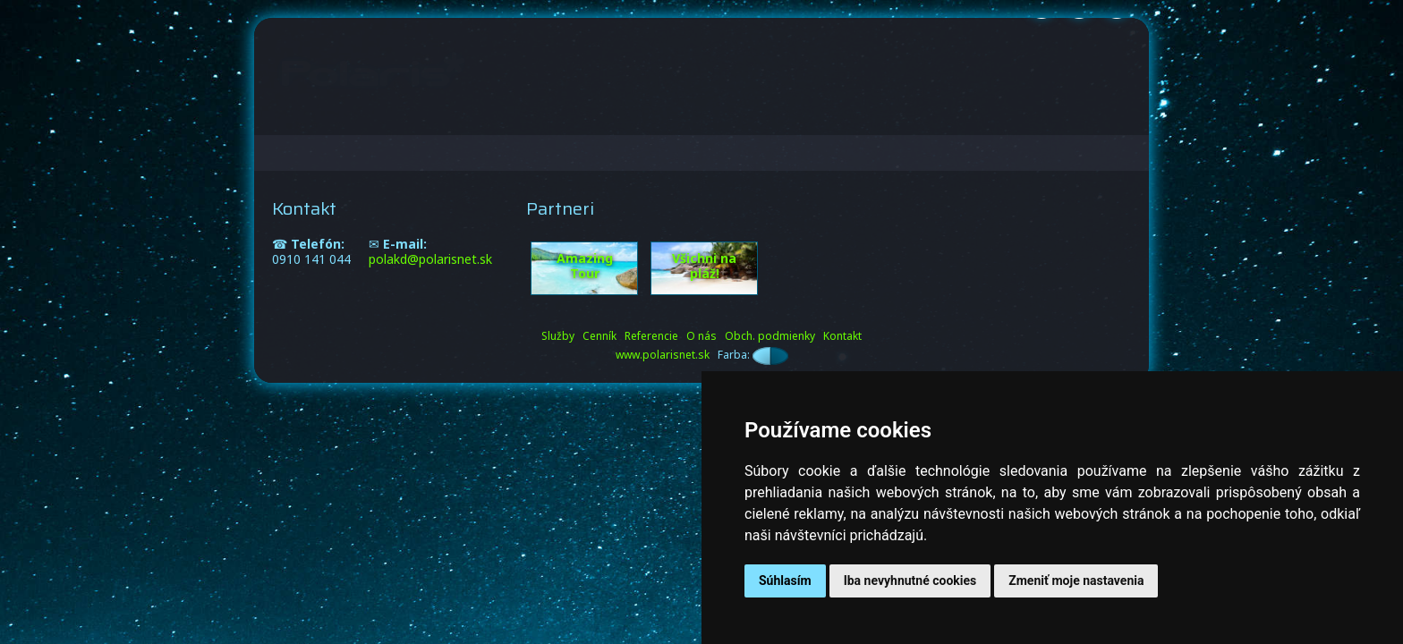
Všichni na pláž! (704, 266)
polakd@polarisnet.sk (430, 258)
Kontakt (975, 108)
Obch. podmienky (770, 335)
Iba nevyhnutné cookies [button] (910, 580)
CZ (1067, 109)
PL (1091, 109)
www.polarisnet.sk (663, 354)
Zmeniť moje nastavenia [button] (1076, 580)
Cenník (727, 108)
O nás (902, 108)
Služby (655, 108)
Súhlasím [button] (785, 580)
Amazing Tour (585, 266)
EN (1115, 109)
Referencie (817, 108)
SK (1043, 109)
